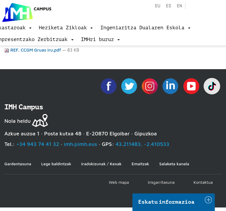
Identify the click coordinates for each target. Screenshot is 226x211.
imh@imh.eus (80, 144)
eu (157, 6)
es (168, 6)
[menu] (66, 28)
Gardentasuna (17, 163)
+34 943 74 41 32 (37, 144)
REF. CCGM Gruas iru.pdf (33, 49)
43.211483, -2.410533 (143, 144)
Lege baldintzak (56, 163)
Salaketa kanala (174, 163)
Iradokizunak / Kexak (101, 163)
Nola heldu (17, 121)
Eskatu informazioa (166, 202)
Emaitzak (140, 163)
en (179, 6)
